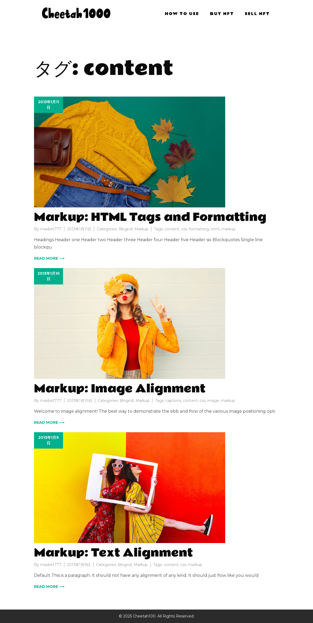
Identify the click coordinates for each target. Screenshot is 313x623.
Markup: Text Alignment (113, 553)
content (172, 229)
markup (228, 229)
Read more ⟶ (49, 258)
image (213, 400)
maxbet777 (50, 229)
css (184, 229)
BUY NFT (222, 14)
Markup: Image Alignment (119, 389)
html (215, 229)
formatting (199, 229)
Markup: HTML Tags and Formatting (150, 217)
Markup (141, 229)
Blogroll (126, 229)
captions (173, 400)
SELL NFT (257, 14)
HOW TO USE (182, 14)
